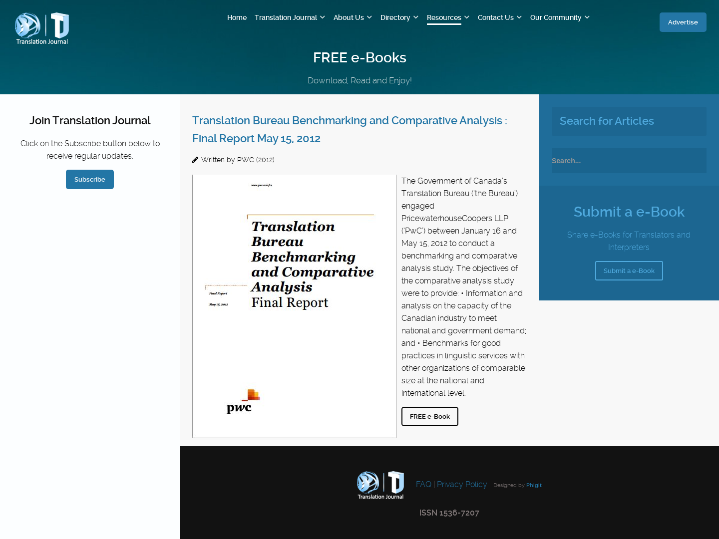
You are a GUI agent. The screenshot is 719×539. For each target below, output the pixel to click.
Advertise (683, 22)
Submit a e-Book (629, 270)
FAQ (422, 484)
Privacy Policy (462, 484)
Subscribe (89, 179)
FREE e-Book (430, 416)
